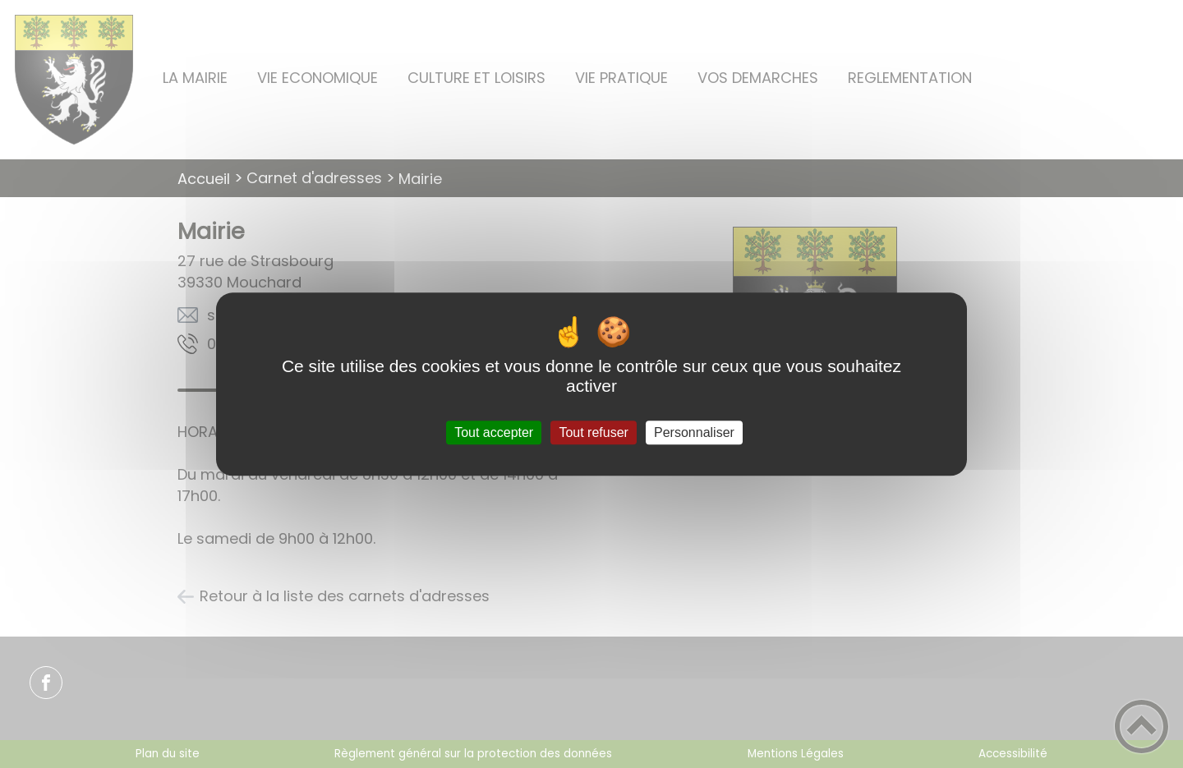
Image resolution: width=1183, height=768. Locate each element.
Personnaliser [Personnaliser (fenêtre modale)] (694, 432)
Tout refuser (593, 432)
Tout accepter (493, 432)
